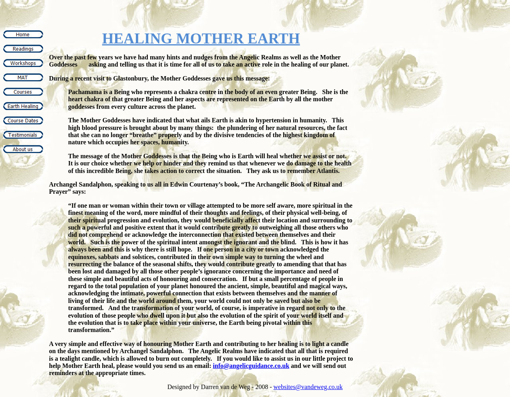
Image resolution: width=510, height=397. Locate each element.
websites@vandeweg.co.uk (308, 386)
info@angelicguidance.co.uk (251, 365)
